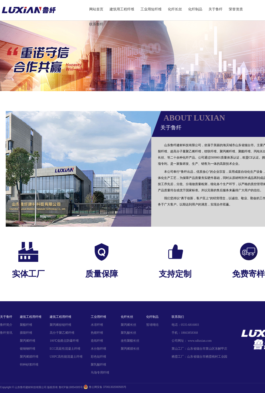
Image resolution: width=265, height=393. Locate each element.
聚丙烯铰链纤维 (60, 324)
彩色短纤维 (98, 356)
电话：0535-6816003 (185, 324)
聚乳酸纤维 (98, 364)
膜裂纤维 (26, 332)
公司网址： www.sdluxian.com (192, 340)
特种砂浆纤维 (29, 364)
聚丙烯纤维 (27, 340)
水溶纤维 (97, 324)
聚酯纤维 (26, 324)
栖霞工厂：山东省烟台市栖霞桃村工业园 (199, 356)
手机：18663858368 (185, 332)
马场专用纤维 (100, 372)
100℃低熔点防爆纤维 (64, 340)
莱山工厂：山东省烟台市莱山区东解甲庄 (199, 348)
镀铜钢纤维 (27, 348)
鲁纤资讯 (6, 332)
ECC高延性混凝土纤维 (65, 348)
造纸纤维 (97, 340)
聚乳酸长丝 (128, 332)
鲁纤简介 (6, 324)
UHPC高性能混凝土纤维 (66, 356)
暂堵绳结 (152, 324)
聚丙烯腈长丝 (130, 348)
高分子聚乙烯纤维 (62, 332)
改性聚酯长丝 (130, 340)
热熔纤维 (97, 332)
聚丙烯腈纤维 (29, 356)
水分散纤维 (98, 348)
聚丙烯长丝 (128, 324)
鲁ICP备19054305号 (71, 387)
